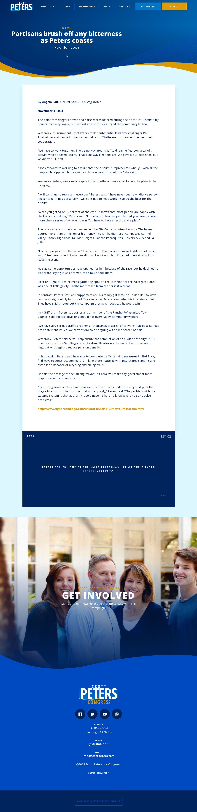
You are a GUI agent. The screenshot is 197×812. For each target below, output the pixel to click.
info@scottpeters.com (98, 756)
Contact (91, 773)
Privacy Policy (103, 773)
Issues (66, 6)
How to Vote (125, 6)
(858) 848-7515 (98, 744)
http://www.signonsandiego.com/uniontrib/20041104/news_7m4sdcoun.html (91, 409)
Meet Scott (47, 6)
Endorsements (86, 6)
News (106, 6)
